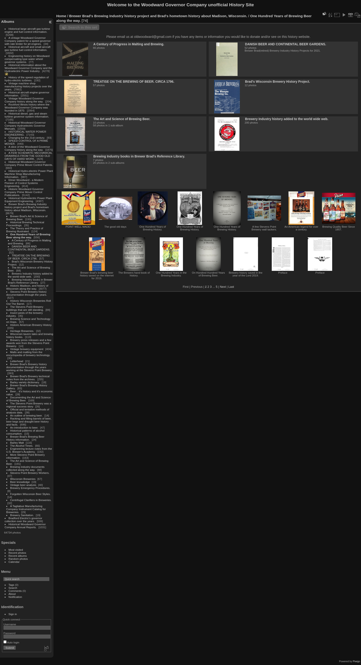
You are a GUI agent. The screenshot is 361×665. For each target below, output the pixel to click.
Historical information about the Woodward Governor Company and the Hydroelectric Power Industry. (28, 67)
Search (13, 587)
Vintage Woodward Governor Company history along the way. (24, 100)
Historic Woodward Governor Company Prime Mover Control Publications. (24, 192)
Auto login (11, 642)
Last (231, 286)
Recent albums (18, 555)
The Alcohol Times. (21, 445)
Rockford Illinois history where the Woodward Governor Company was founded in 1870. (27, 107)
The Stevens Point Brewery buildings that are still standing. (25, 308)
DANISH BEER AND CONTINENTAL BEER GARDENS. (29, 248)
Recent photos (17, 552)
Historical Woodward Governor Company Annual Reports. (25, 526)
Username (9, 624)
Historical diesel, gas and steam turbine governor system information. (27, 115)
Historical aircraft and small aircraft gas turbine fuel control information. (27, 48)
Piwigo (356, 661)
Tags (11, 584)
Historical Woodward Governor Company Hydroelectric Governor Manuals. (25, 125)
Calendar (14, 561)
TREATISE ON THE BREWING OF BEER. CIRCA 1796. (29, 257)
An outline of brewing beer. (26, 415)
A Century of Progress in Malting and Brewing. (128, 44)
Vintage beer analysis (23, 484)
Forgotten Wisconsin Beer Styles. (30, 493)
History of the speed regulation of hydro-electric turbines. (27, 79)
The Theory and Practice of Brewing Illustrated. (24, 230)
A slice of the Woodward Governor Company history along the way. (27, 148)
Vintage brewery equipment (26, 349)
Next (223, 286)
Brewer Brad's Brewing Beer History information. (25, 438)
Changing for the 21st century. (27, 137)
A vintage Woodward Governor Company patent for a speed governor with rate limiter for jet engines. (28, 40)
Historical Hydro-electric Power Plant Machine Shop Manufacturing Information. (29, 173)
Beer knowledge (20, 481)
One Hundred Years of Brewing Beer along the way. (28, 236)
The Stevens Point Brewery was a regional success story (28, 405)
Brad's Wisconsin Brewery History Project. (277, 81)
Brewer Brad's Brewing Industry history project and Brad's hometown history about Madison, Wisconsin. (27, 207)
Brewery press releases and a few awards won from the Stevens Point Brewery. (28, 342)
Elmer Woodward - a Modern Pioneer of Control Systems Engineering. (24, 182)
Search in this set (82, 27)
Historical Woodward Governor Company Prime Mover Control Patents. (29, 163)
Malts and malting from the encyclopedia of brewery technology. (28, 354)
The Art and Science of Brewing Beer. (121, 119)
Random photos (18, 558)
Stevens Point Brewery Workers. (30, 472)
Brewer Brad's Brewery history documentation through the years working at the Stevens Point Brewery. (29, 367)
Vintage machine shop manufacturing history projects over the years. (28, 86)
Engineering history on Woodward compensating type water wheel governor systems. (27, 58)
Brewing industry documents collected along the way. (25, 468)
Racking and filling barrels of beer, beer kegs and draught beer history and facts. (28, 421)
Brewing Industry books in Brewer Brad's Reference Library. (30, 281)
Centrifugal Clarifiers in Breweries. (31, 499)
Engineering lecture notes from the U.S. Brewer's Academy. (29, 450)
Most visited (16, 549)
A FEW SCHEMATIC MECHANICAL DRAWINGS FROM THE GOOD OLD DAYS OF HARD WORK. (28, 155)
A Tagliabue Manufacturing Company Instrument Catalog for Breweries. (26, 509)
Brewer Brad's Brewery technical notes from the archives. (28, 378)
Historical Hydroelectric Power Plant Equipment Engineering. (28, 200)
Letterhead (16, 361)
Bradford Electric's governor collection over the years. (23, 520)
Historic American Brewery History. (31, 324)
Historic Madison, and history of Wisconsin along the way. (27, 287)
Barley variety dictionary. (25, 382)
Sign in (13, 614)
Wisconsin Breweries (23, 478)
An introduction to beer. (24, 427)
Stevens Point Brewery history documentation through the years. (26, 293)
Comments (15, 590)
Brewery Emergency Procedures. (30, 487)
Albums (7, 21)
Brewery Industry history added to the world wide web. (30, 275)
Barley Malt (17, 442)
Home (61, 16)
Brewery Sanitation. (22, 515)
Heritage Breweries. (22, 330)
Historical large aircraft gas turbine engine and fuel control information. (27, 30)
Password (9, 633)
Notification (15, 596)
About (12, 593)
